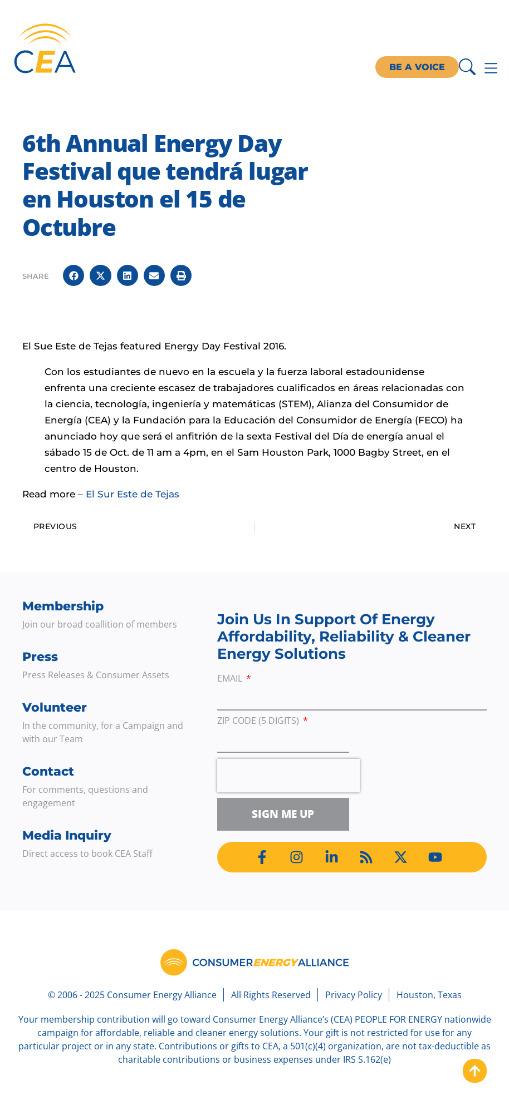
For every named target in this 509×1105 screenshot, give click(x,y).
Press (40, 656)
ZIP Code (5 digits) (259, 721)
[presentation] (288, 775)
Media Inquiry (66, 835)
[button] (73, 275)
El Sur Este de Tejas (132, 494)
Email (230, 679)
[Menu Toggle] (491, 68)
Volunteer (54, 707)
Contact (48, 771)
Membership (63, 606)
